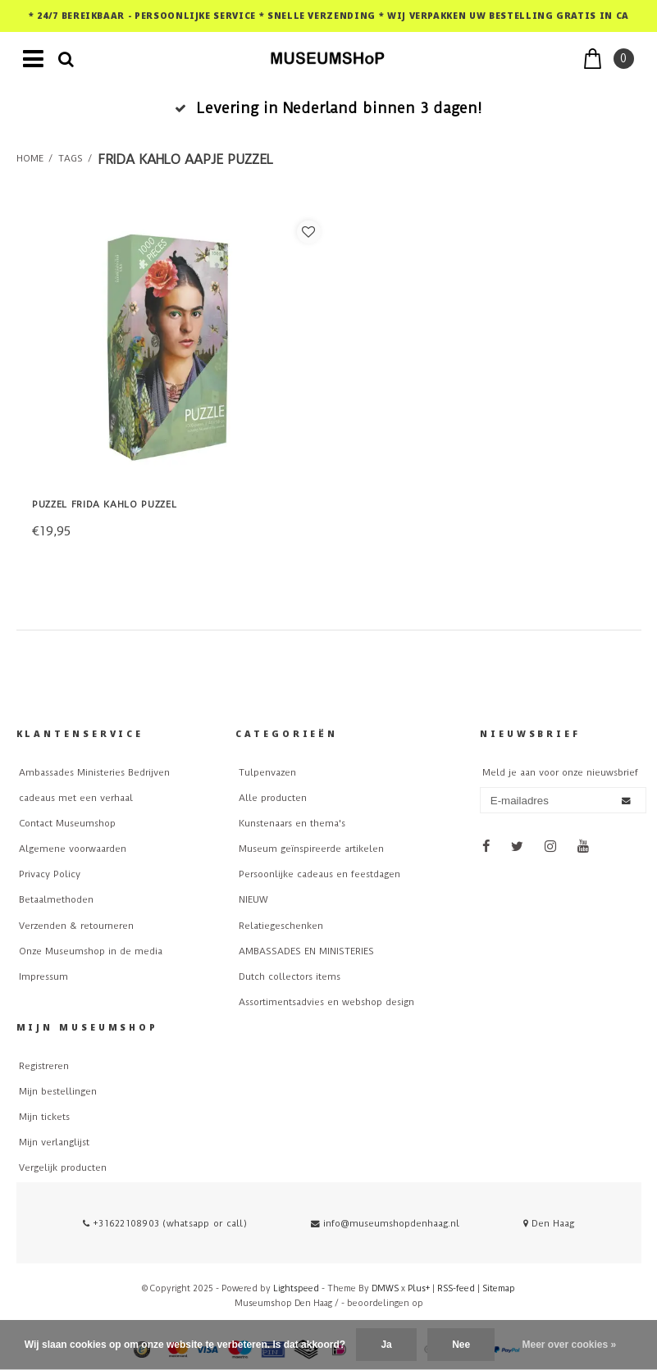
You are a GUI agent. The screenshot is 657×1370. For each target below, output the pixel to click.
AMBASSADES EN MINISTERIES (306, 951)
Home (29, 158)
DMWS (385, 1288)
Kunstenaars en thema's (292, 823)
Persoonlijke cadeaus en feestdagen (319, 874)
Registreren (44, 1066)
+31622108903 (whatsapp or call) (165, 1223)
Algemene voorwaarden (72, 849)
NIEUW (253, 899)
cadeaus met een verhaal (76, 798)
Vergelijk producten (63, 1168)
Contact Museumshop (67, 823)
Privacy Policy (49, 874)
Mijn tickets (44, 1117)
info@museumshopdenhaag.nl (385, 1223)
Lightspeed (296, 1288)
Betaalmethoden (56, 899)
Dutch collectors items (289, 977)
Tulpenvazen (267, 772)
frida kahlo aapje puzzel (185, 159)
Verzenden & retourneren (76, 926)
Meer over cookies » (569, 1344)
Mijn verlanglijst (54, 1142)
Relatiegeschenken (281, 926)
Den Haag (548, 1223)
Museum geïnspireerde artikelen (311, 849)
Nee (461, 1344)
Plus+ (419, 1288)
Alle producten (273, 798)
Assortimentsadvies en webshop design (326, 1002)
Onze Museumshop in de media (90, 951)
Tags (70, 158)
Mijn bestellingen (58, 1091)
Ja (386, 1344)
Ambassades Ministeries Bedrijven (94, 772)
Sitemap (498, 1288)
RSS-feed (456, 1288)
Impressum (43, 977)
